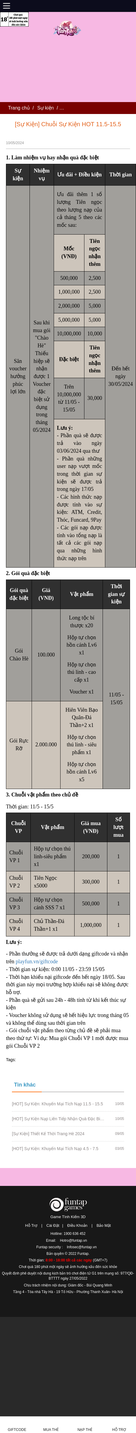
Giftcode (17, 1430)
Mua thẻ (51, 1430)
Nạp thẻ (85, 1430)
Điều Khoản (77, 1225)
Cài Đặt (52, 1225)
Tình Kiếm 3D (68, 28)
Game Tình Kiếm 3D (68, 1217)
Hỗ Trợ (31, 1225)
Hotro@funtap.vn (73, 1240)
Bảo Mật (104, 1225)
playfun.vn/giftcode (37, 961)
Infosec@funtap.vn (82, 1247)
